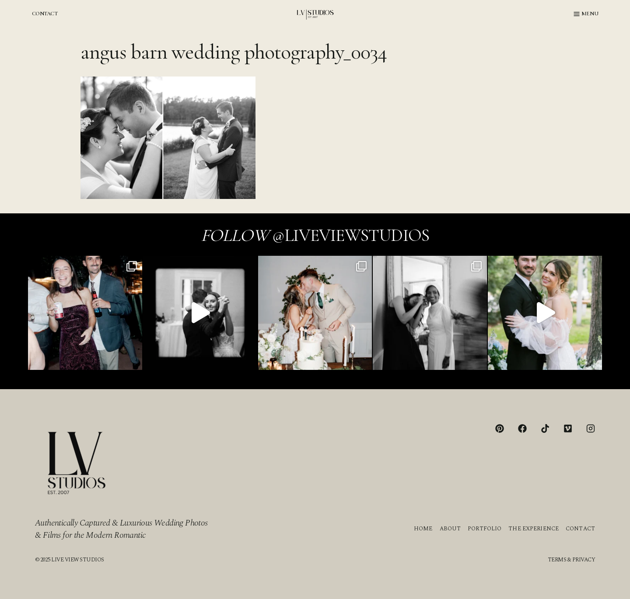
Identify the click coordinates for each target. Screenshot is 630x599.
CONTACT (44, 13)
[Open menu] (586, 14)
